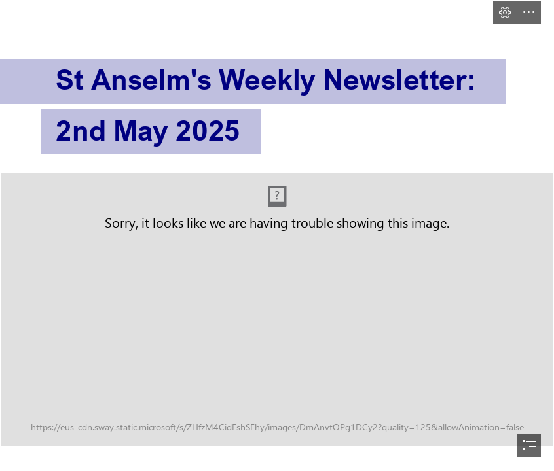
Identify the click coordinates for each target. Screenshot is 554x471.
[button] (505, 12)
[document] (277, 235)
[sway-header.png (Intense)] (277, 309)
